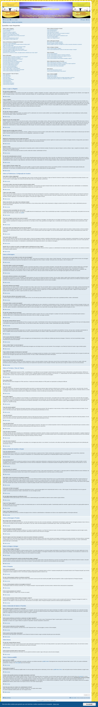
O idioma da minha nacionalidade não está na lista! (12, 47)
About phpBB (18, 662)
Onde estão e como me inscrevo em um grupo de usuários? (58, 33)
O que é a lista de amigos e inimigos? (54, 48)
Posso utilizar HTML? (7, 75)
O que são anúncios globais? (8, 79)
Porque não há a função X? (52, 76)
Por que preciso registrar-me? (8, 29)
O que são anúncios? (7, 80)
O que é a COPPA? (6, 30)
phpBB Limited (46, 661)
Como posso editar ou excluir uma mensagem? (12, 57)
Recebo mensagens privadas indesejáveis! (55, 43)
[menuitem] (11, 20)
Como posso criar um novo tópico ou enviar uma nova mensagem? (15, 56)
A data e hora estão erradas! (8, 45)
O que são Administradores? (52, 29)
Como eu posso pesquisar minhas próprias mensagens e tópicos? (59, 58)
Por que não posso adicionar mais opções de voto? (12, 61)
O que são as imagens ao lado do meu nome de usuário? (13, 49)
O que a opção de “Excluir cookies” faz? (10, 39)
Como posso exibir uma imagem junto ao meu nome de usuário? (15, 50)
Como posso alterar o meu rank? (9, 51)
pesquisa (81, 676)
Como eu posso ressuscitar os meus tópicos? (11, 70)
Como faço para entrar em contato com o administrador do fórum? (59, 78)
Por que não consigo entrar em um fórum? (11, 63)
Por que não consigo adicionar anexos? (10, 64)
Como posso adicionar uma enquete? (10, 60)
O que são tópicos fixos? (7, 81)
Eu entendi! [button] (89, 704)
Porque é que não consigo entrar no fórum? (11, 34)
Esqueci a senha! (6, 36)
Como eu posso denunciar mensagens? (10, 67)
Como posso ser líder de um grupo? (53, 34)
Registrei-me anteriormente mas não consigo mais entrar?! (14, 35)
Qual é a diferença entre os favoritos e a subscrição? (57, 62)
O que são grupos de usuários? (53, 32)
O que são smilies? (6, 77)
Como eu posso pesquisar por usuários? (54, 57)
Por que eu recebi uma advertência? (9, 66)
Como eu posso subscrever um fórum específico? (56, 64)
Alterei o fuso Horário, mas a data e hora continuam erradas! (14, 46)
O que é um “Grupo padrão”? (52, 36)
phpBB (22, 212)
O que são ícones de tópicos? (8, 84)
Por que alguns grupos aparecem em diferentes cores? (57, 35)
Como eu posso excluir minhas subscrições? (55, 65)
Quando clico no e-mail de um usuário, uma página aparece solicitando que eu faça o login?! (20, 52)
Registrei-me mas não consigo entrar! (10, 33)
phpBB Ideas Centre (58, 669)
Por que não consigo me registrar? (9, 32)
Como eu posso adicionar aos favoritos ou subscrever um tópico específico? (61, 63)
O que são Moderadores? (52, 30)
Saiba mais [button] (56, 704)
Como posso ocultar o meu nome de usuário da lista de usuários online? (16, 44)
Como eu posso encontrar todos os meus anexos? (56, 71)
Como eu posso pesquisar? (52, 53)
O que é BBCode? (6, 74)
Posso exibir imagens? (7, 78)
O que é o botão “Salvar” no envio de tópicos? (11, 68)
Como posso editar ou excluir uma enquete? (11, 62)
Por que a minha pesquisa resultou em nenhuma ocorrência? (58, 54)
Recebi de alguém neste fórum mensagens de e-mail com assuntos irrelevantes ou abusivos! (64, 44)
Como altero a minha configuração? (9, 43)
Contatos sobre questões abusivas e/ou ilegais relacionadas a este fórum (60, 77)
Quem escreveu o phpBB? (52, 75)
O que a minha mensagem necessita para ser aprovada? (13, 69)
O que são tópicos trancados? (8, 83)
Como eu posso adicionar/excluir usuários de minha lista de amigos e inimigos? (62, 49)
